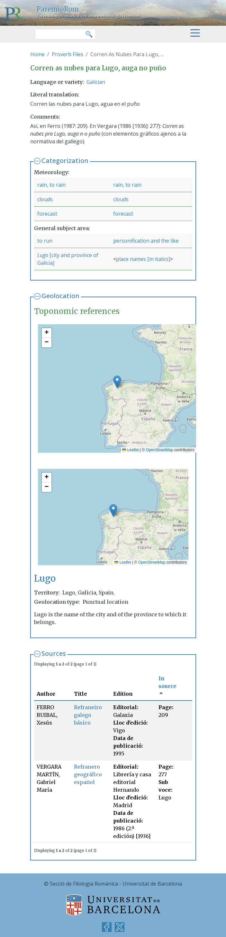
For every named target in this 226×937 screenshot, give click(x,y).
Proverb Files (67, 54)
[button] (117, 381)
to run (44, 240)
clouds (45, 199)
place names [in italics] (143, 259)
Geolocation (60, 295)
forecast (47, 213)
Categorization (64, 160)
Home (37, 54)
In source (167, 686)
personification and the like (146, 240)
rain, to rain (51, 184)
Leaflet (130, 450)
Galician (95, 81)
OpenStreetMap (159, 450)
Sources (53, 653)
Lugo (43, 255)
